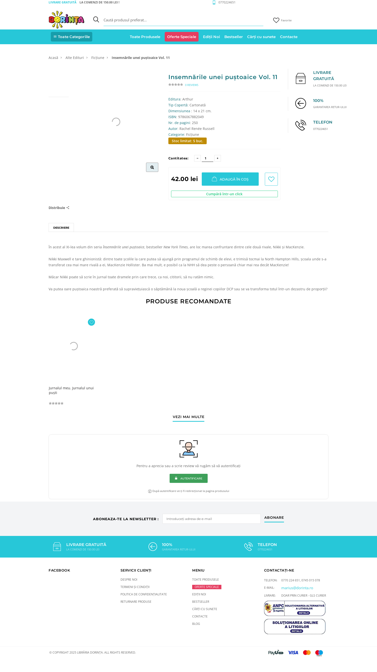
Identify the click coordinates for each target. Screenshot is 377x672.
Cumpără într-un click (224, 194)
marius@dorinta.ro (297, 588)
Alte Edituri (75, 57)
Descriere (61, 227)
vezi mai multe (188, 417)
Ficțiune (97, 57)
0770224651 (227, 2)
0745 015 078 (310, 580)
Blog (196, 624)
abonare (274, 518)
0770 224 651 (290, 580)
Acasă (53, 57)
